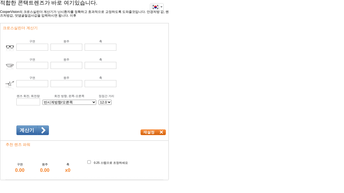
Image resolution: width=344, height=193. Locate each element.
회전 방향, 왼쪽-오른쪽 (69, 96)
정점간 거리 (106, 96)
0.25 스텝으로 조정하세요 (111, 162)
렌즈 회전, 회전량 (28, 96)
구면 (32, 41)
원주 (66, 41)
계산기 (27, 130)
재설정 (149, 132)
